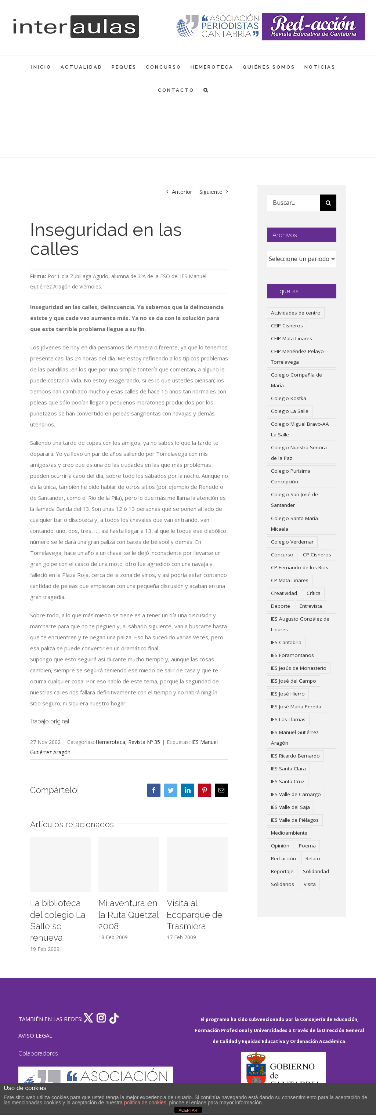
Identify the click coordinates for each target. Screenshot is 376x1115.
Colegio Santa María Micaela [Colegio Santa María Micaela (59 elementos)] (294, 523)
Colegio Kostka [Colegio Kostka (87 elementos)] (288, 398)
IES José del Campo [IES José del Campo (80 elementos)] (293, 681)
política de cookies (145, 1102)
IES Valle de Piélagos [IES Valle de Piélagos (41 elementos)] (295, 820)
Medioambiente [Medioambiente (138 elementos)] (289, 832)
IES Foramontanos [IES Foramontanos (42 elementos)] (292, 655)
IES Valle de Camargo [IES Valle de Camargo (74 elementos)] (296, 794)
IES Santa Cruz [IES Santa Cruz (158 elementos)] (287, 781)
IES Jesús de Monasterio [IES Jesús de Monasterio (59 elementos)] (298, 668)
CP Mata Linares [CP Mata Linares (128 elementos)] (289, 580)
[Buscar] (328, 203)
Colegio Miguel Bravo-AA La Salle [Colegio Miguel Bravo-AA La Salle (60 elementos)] (300, 429)
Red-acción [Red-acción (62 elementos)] (283, 858)
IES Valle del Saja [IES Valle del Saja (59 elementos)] (290, 807)
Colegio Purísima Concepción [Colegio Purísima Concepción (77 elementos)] (291, 476)
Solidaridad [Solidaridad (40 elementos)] (316, 871)
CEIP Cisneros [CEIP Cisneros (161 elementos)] (287, 325)
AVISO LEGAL (35, 1035)
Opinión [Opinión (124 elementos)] (280, 845)
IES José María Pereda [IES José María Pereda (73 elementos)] (296, 706)
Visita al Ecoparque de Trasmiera (195, 914)
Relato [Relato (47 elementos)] (313, 858)
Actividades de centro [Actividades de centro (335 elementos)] (296, 312)
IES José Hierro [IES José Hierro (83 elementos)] (288, 693)
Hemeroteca (110, 741)
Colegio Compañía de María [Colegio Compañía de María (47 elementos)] (296, 380)
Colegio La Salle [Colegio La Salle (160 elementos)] (289, 411)
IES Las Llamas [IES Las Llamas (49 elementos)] (288, 719)
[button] (206, 90)
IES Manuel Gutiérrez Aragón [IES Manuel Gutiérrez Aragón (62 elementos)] (295, 737)
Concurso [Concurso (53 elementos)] (282, 554)
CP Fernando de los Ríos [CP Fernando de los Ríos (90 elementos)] (299, 567)
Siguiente (211, 191)
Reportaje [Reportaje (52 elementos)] (282, 871)
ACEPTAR (187, 1110)
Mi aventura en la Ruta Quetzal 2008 (128, 914)
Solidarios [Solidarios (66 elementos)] (282, 884)
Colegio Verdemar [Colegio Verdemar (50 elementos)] (292, 541)
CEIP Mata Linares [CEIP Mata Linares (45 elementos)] (291, 338)
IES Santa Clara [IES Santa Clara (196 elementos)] (288, 768)
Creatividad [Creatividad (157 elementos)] (284, 593)
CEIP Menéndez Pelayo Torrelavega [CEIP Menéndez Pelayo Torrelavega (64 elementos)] (297, 356)
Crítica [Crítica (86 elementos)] (314, 593)
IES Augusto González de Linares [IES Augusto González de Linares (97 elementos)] (300, 624)
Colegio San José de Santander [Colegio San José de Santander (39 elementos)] (294, 499)
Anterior (182, 191)
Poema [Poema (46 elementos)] (307, 845)
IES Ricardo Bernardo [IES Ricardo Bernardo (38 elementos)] (295, 755)
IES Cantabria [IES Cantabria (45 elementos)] (286, 642)
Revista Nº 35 (144, 741)
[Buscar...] (293, 203)
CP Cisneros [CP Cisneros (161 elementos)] (317, 554)
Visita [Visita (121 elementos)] (310, 884)
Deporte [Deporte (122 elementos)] (280, 606)
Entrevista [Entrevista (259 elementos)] (311, 606)
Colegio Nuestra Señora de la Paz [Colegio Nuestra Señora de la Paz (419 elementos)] (299, 452)
